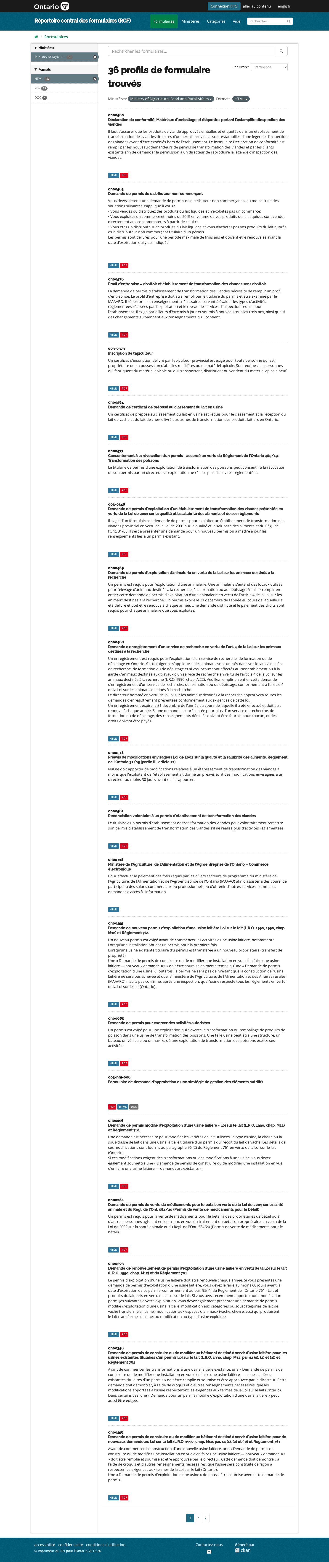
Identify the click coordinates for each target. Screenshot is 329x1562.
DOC (134, 1107)
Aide (236, 21)
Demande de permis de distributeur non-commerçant (155, 194)
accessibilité (44, 1544)
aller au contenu (257, 6)
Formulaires (164, 21)
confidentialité (70, 1544)
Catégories (216, 21)
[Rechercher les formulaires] (270, 21)
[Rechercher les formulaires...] (192, 51)
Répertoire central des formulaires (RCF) (82, 20)
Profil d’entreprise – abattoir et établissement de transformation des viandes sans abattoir (187, 284)
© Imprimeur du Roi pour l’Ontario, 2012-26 (67, 1551)
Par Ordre (240, 67)
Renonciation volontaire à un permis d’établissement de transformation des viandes (182, 816)
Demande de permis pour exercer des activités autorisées (159, 1023)
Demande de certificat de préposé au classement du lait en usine (165, 407)
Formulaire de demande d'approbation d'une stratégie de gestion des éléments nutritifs (185, 1082)
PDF (124, 175)
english (284, 6)
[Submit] (289, 20)
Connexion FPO (224, 6)
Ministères (191, 21)
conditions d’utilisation (105, 1544)
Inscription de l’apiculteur (130, 353)
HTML (113, 175)
